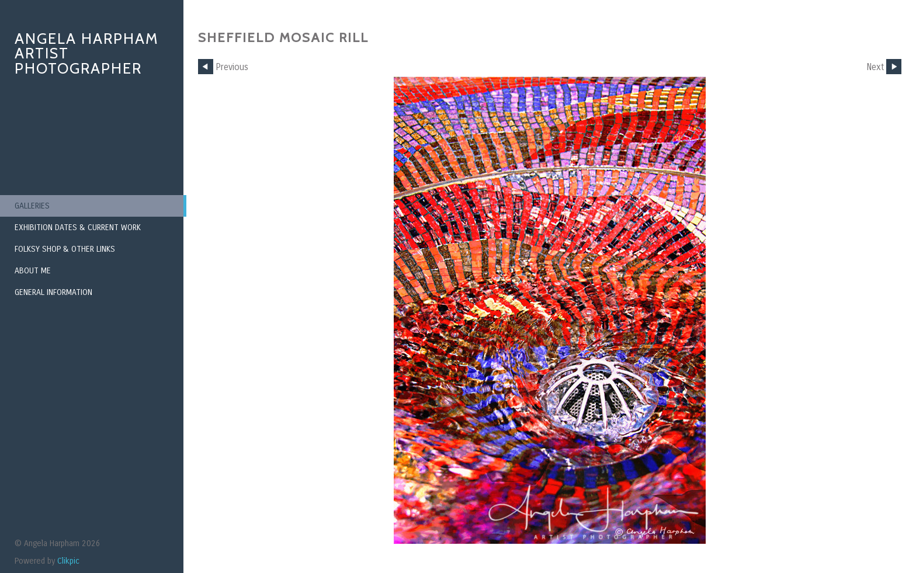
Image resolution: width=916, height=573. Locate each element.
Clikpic (68, 561)
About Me (33, 271)
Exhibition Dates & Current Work (78, 227)
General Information (53, 292)
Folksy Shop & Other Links (65, 249)
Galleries (32, 206)
